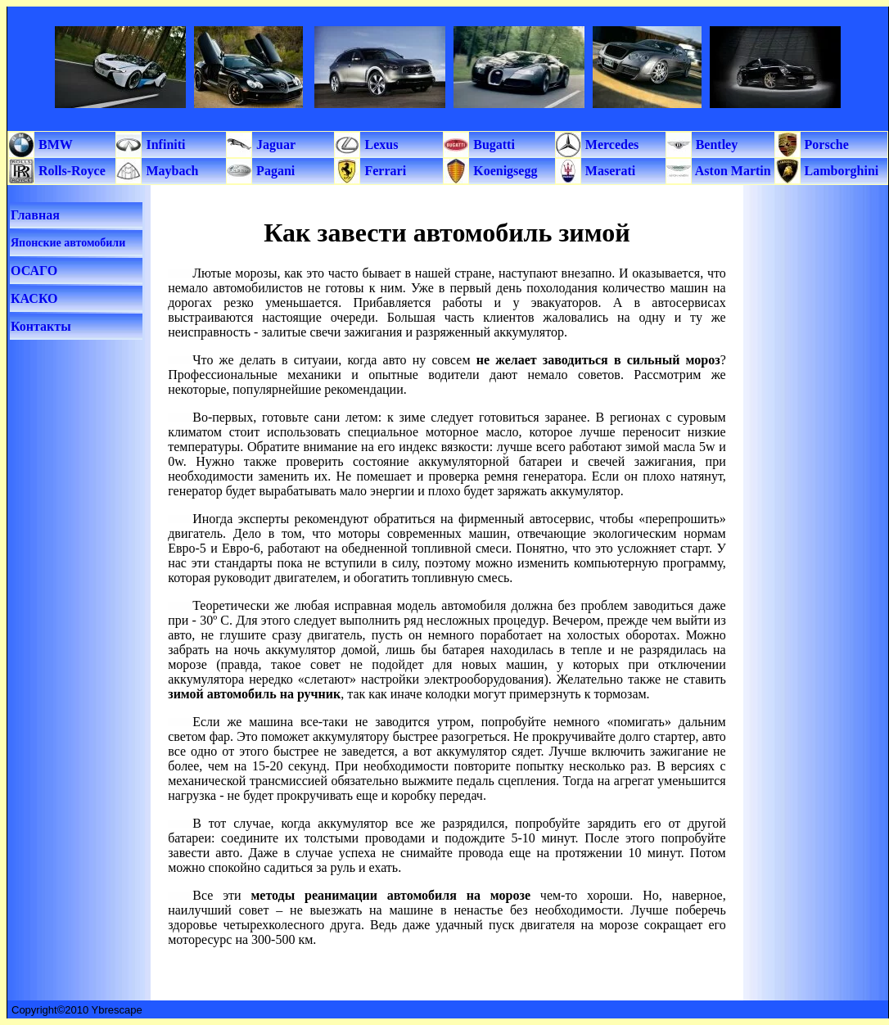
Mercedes (610, 144)
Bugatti (492, 144)
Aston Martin (732, 171)
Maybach (170, 171)
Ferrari (383, 171)
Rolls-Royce (70, 171)
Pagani (274, 171)
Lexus (379, 144)
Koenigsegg (503, 171)
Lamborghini (840, 171)
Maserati (608, 171)
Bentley (715, 144)
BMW (54, 144)
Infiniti (163, 144)
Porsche (825, 144)
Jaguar (274, 144)
